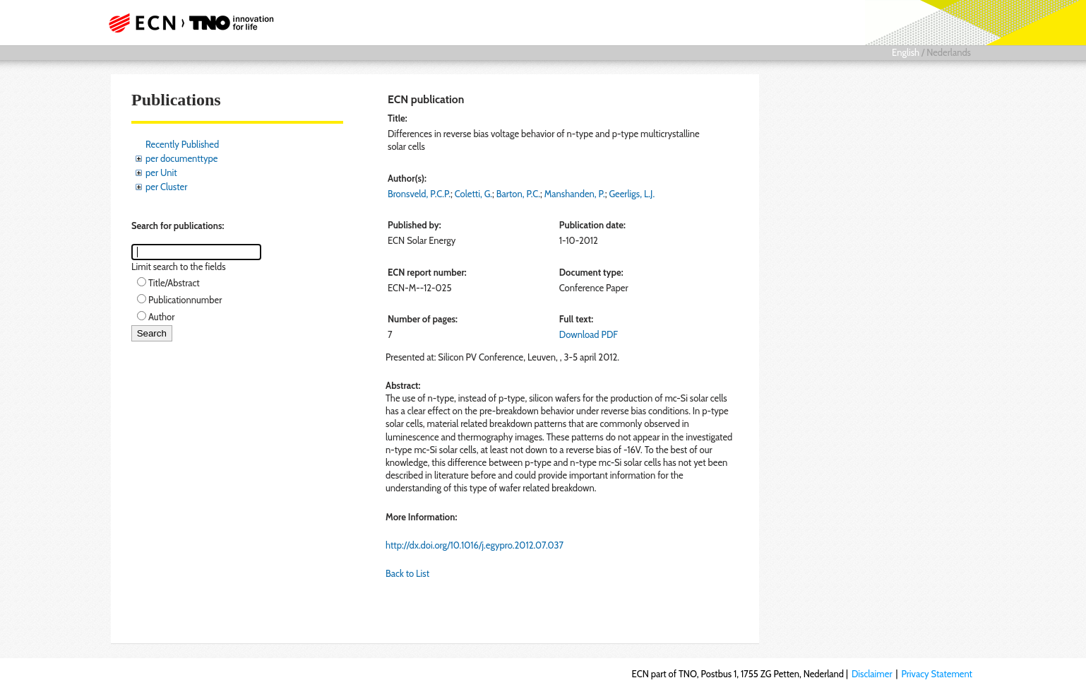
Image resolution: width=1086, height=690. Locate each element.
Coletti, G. (473, 193)
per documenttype (181, 158)
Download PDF (588, 334)
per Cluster (166, 186)
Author (161, 316)
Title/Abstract (174, 282)
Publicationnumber (185, 299)
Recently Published (182, 144)
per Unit (161, 172)
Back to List (407, 573)
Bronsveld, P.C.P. (419, 193)
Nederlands (948, 52)
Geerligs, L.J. (632, 193)
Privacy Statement (936, 673)
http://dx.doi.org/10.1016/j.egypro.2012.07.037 (474, 545)
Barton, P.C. (518, 193)
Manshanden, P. (574, 193)
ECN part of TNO (186, 22)
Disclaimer (872, 673)
